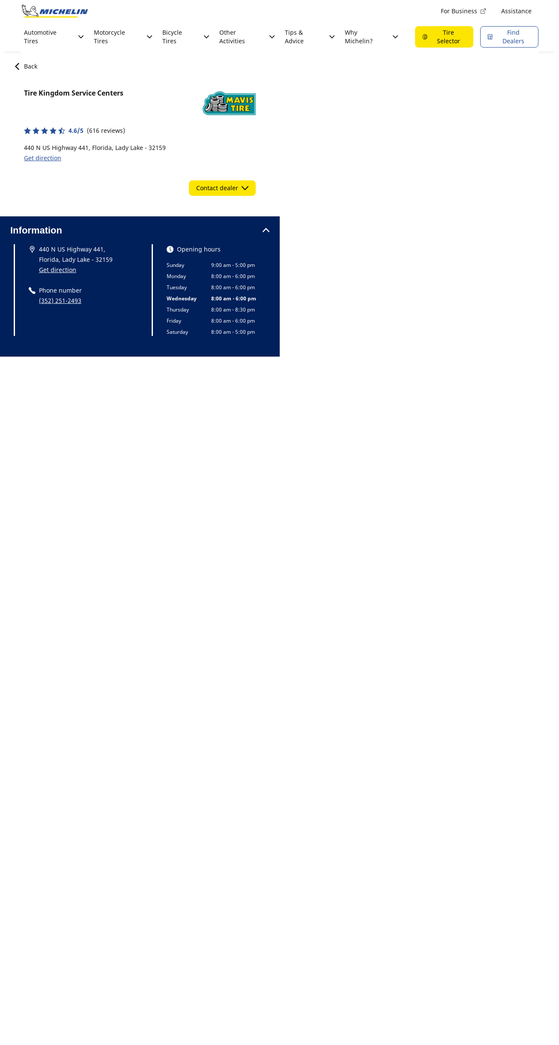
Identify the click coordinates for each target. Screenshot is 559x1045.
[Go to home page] (55, 11)
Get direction (42, 158)
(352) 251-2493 (60, 300)
